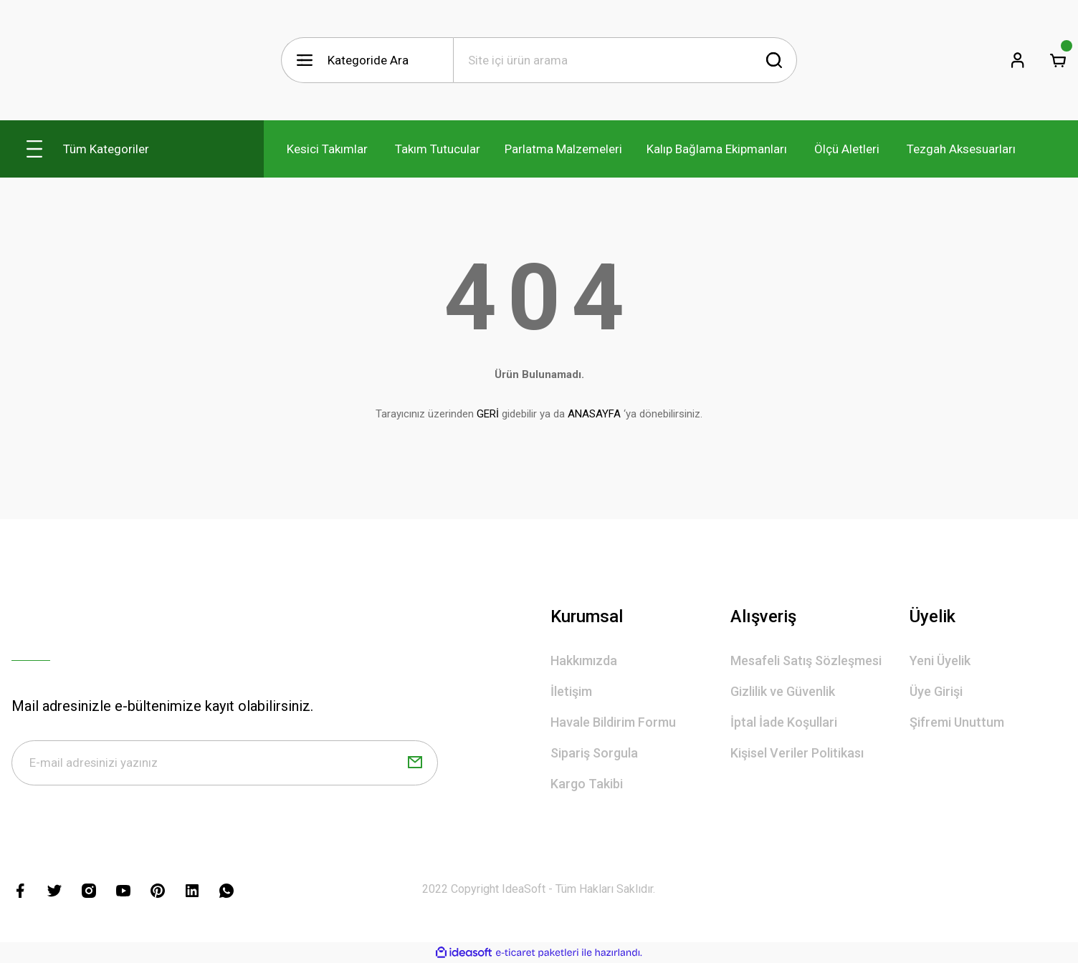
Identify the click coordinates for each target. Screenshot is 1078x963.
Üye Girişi (936, 691)
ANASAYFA (594, 413)
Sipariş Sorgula (594, 752)
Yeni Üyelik (940, 660)
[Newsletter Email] (224, 763)
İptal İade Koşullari (783, 722)
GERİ (488, 413)
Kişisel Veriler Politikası (797, 752)
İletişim (571, 691)
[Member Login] (1017, 60)
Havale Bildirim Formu (613, 722)
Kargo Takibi (586, 783)
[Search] (625, 60)
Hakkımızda (583, 660)
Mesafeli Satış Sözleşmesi (806, 660)
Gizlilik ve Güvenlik (782, 691)
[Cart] (1058, 60)
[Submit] (415, 763)
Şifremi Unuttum (957, 722)
